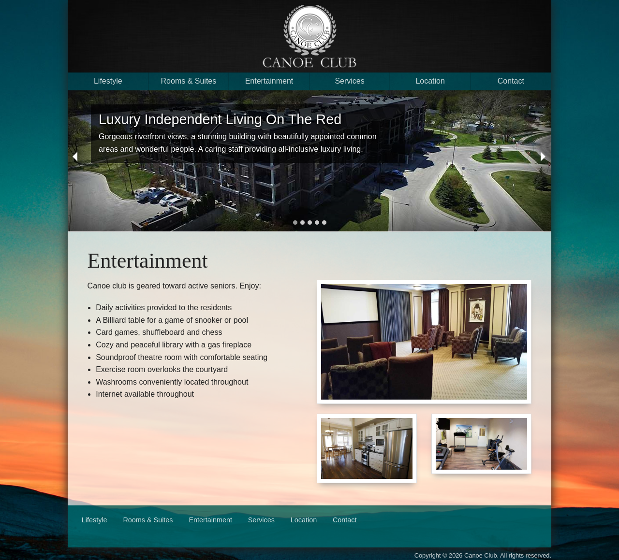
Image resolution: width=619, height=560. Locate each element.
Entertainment (269, 81)
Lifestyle (108, 81)
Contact (511, 81)
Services (349, 81)
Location (430, 81)
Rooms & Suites (189, 81)
